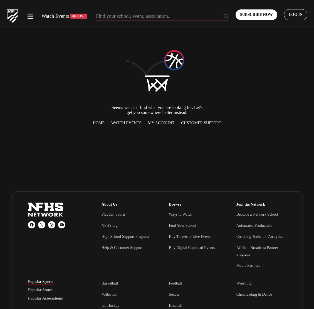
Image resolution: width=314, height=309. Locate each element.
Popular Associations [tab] (45, 298)
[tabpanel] (194, 294)
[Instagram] (51, 224)
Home (99, 123)
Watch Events (64, 16)
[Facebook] (31, 224)
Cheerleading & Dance (254, 294)
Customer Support (201, 123)
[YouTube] (61, 224)
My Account (161, 123)
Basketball (110, 283)
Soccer (174, 294)
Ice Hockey (110, 305)
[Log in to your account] (295, 14)
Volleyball (109, 294)
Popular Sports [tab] (40, 282)
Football (175, 283)
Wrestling (244, 283)
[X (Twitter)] (41, 224)
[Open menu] (30, 16)
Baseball (175, 305)
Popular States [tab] (40, 290)
